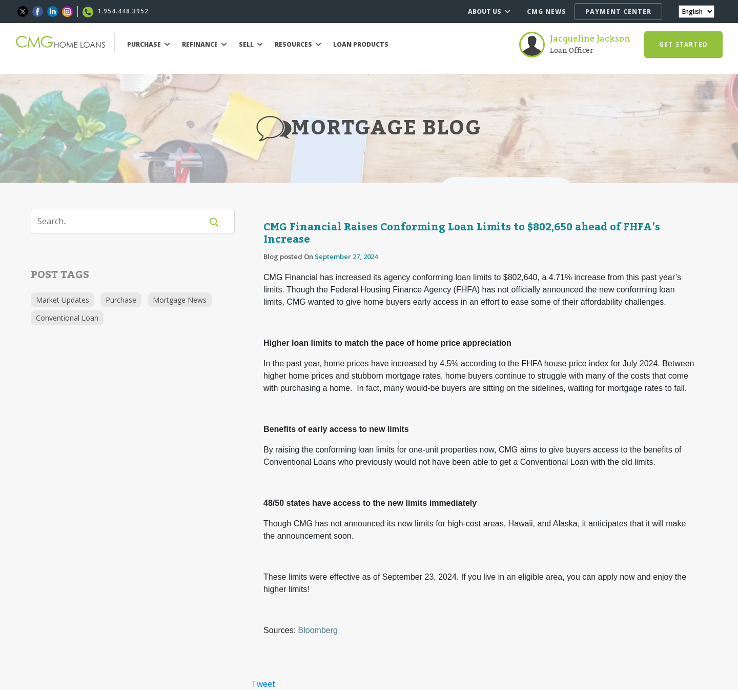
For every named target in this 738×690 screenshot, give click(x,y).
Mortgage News (180, 300)
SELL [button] (251, 44)
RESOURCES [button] (298, 44)
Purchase (121, 300)
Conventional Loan (67, 318)
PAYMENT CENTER (618, 11)
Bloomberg (318, 630)
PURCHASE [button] (148, 44)
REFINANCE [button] (204, 44)
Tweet (263, 683)
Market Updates (62, 300)
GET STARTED (683, 44)
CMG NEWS (546, 11)
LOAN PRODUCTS (360, 44)
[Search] (123, 221)
